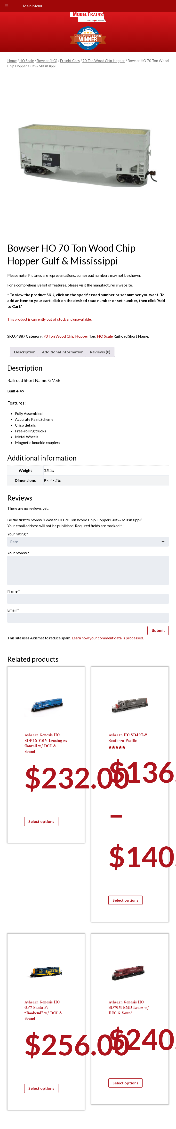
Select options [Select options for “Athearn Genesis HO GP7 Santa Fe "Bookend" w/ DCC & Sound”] (41, 1088)
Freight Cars (70, 60)
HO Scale (26, 60)
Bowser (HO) (47, 60)
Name (13, 591)
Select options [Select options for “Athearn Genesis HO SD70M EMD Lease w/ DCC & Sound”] (125, 1083)
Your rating (17, 534)
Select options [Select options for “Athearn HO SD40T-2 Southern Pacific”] (125, 900)
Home (12, 60)
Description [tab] (24, 352)
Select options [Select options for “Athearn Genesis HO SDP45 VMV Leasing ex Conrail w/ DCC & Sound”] (41, 821)
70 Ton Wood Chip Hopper (103, 60)
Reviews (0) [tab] (100, 352)
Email (13, 610)
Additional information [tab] (62, 352)
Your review (18, 552)
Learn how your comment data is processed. (108, 638)
